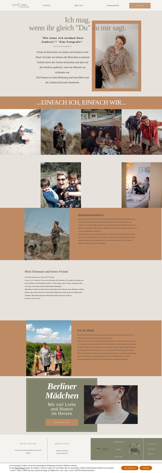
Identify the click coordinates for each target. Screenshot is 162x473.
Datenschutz (151, 449)
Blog (119, 449)
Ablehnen (144, 468)
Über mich (78, 5)
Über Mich (119, 442)
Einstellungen (20, 468)
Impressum (151, 454)
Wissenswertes (113, 5)
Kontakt (119, 456)
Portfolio (47, 5)
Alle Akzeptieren (125, 468)
